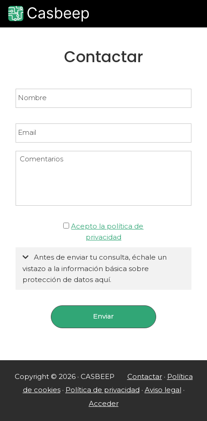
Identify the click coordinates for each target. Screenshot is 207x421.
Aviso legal (163, 390)
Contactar (144, 377)
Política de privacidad (102, 390)
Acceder (104, 404)
